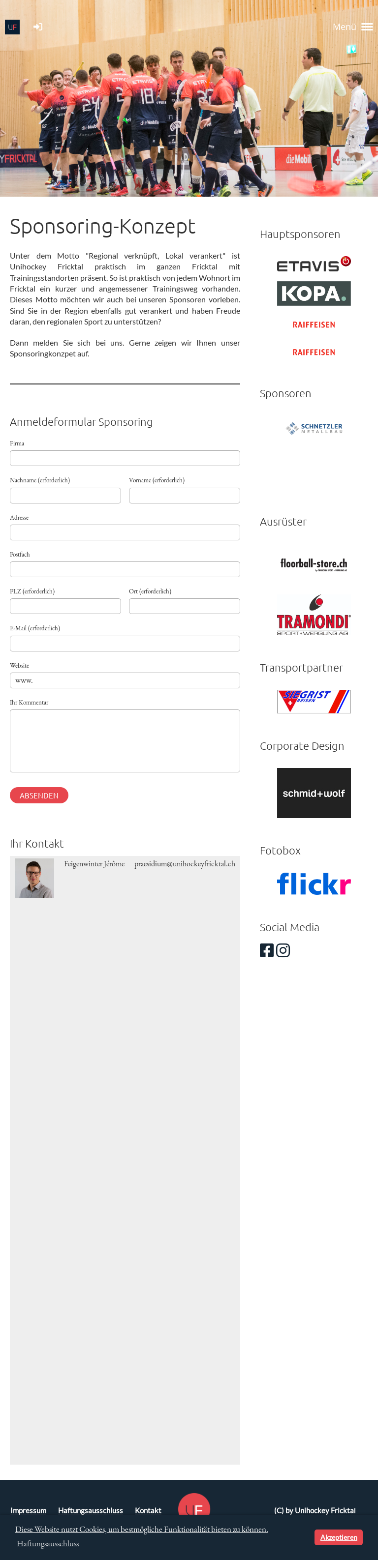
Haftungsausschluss (90, 1510)
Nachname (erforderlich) (40, 480)
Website (19, 665)
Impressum (28, 1510)
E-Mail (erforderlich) (35, 628)
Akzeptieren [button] (338, 1537)
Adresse (19, 517)
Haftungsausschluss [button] (48, 1543)
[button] (305, 1537)
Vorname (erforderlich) (157, 480)
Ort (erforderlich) (150, 591)
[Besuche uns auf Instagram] (283, 950)
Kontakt (148, 1510)
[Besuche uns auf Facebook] (267, 950)
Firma (17, 443)
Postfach (20, 554)
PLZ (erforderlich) (32, 591)
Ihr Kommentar (29, 702)
